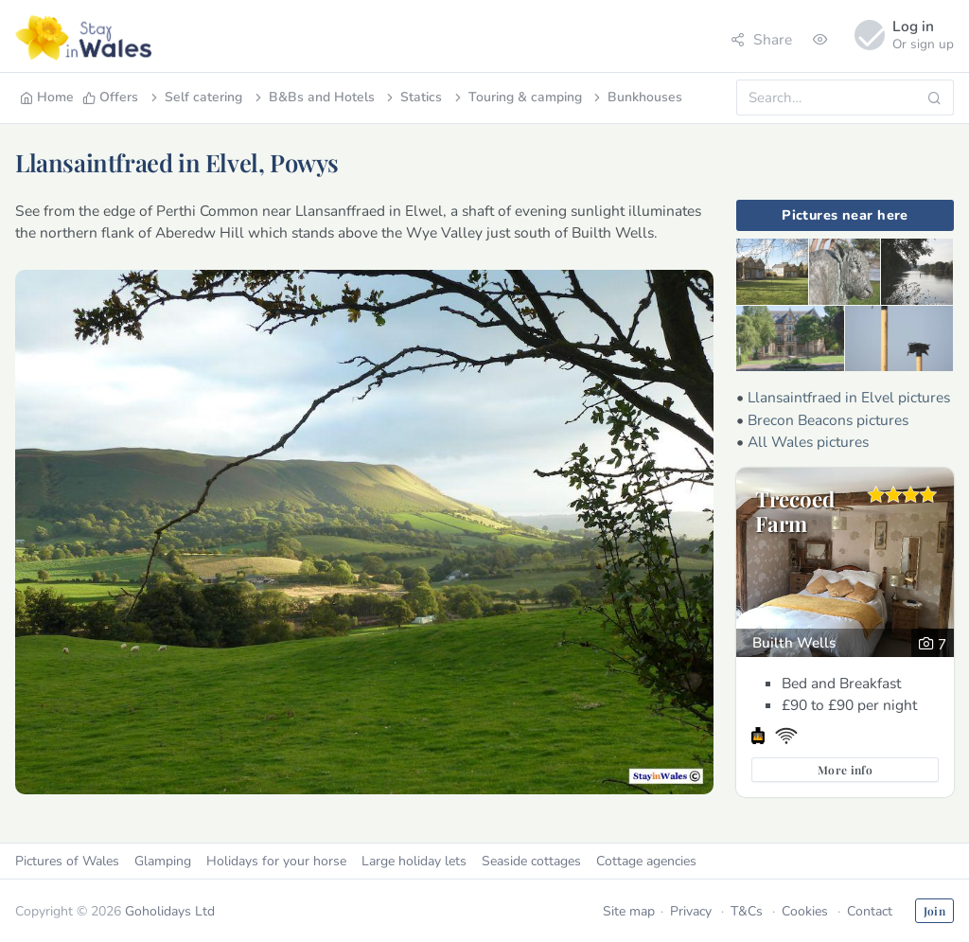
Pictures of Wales (67, 861)
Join (934, 910)
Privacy (691, 911)
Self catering (195, 97)
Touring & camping (516, 97)
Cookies (805, 911)
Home (47, 97)
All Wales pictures (808, 442)
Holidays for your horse (276, 861)
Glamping (162, 861)
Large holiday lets (414, 861)
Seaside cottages (531, 861)
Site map (629, 911)
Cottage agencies (646, 861)
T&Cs (747, 911)
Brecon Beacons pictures (828, 420)
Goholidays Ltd (170, 911)
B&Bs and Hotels (313, 97)
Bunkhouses (636, 97)
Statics (412, 97)
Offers (110, 97)
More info (845, 769)
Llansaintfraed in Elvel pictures (849, 397)
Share (761, 39)
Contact (869, 911)
